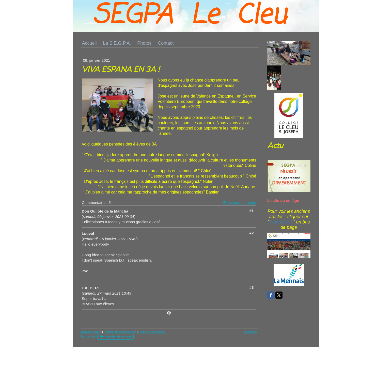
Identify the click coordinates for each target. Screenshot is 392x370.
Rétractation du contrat (115, 336)
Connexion (251, 331)
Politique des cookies (151, 331)
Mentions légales (91, 331)
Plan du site (88, 336)
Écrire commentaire (239, 202)
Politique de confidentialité (120, 331)
